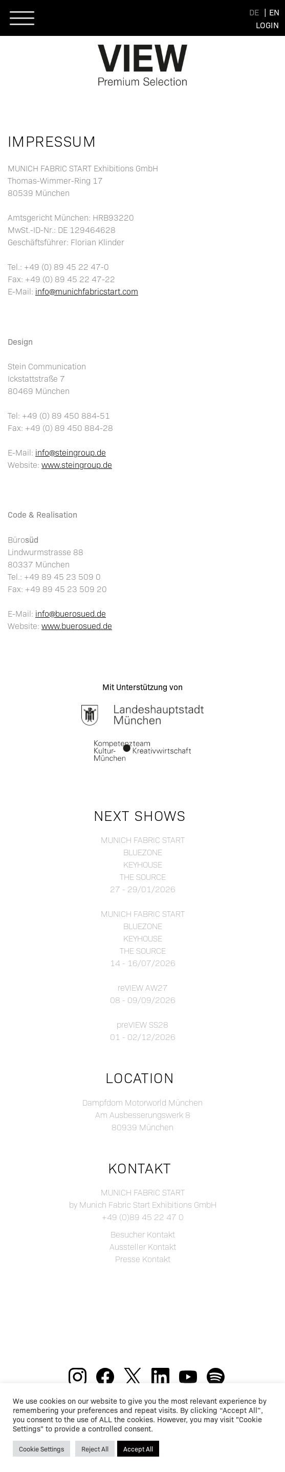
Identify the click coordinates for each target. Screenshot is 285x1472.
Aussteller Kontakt (142, 1246)
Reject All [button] (94, 1448)
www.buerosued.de (76, 625)
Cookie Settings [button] (41, 1448)
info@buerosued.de (70, 613)
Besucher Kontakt (143, 1234)
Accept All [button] (138, 1448)
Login (267, 24)
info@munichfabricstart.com (86, 291)
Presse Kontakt (142, 1258)
